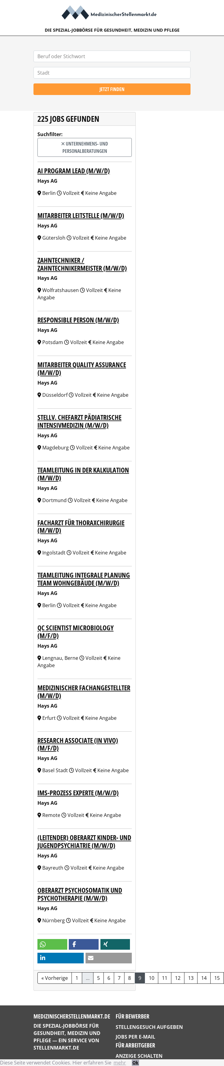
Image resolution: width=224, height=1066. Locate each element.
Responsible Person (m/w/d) (78, 319)
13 (191, 978)
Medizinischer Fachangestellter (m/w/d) (83, 691)
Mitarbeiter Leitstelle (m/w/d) (80, 215)
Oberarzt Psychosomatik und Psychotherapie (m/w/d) (79, 894)
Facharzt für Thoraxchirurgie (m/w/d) (80, 526)
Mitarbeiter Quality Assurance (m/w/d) (81, 368)
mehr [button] (120, 1062)
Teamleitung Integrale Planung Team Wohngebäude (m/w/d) (83, 579)
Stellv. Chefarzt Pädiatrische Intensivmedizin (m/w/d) (79, 421)
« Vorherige (54, 978)
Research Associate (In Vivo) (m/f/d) (77, 744)
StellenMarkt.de (56, 1047)
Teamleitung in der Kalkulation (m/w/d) (83, 474)
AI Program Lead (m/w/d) (73, 170)
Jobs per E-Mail (135, 1036)
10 (151, 978)
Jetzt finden (112, 89)
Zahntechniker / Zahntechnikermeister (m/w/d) (82, 264)
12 (177, 978)
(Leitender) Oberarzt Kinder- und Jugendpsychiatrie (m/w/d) (84, 841)
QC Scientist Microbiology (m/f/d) (75, 631)
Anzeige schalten (139, 1056)
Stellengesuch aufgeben (149, 1027)
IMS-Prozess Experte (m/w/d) (78, 792)
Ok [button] (135, 1062)
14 (204, 978)
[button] (52, 944)
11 (164, 978)
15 (217, 978)
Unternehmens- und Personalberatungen (84, 147)
